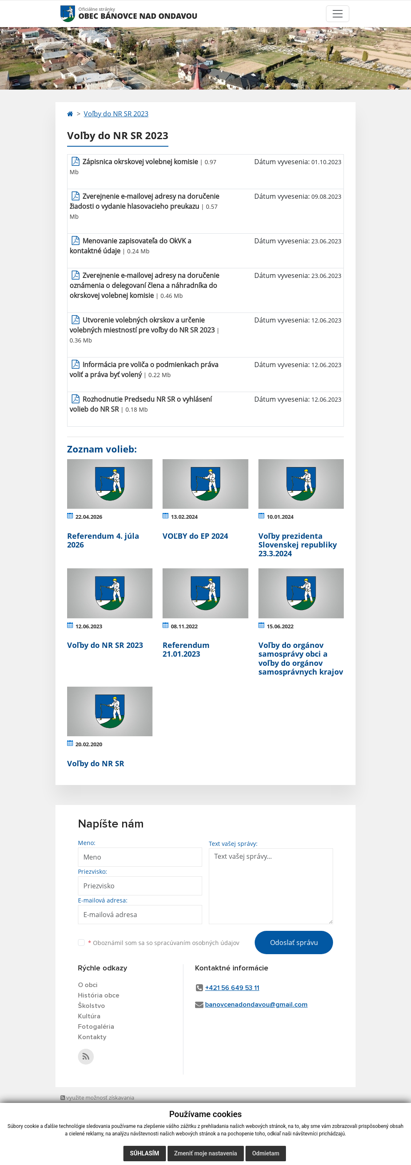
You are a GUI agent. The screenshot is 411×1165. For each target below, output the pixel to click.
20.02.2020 (88, 744)
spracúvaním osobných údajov (196, 943)
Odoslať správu (294, 942)
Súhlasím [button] (144, 1153)
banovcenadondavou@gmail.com (256, 1004)
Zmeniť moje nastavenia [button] (205, 1153)
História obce (98, 995)
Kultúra (89, 1016)
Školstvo (91, 1005)
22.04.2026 (88, 516)
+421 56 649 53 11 (232, 988)
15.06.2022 (280, 626)
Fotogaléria (96, 1026)
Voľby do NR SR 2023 (116, 113)
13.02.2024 (184, 516)
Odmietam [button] (265, 1153)
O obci (88, 985)
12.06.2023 (88, 626)
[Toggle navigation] (337, 13)
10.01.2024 (280, 516)
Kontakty (92, 1037)
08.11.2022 (184, 626)
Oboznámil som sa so (163, 943)
